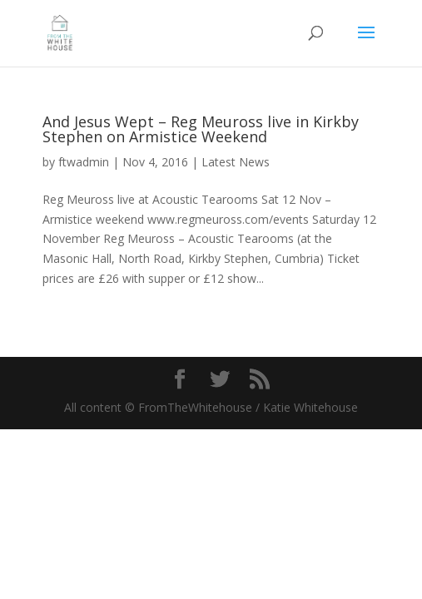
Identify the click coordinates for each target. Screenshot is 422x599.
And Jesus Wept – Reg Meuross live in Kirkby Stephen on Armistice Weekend (200, 128)
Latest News (235, 162)
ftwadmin (83, 162)
